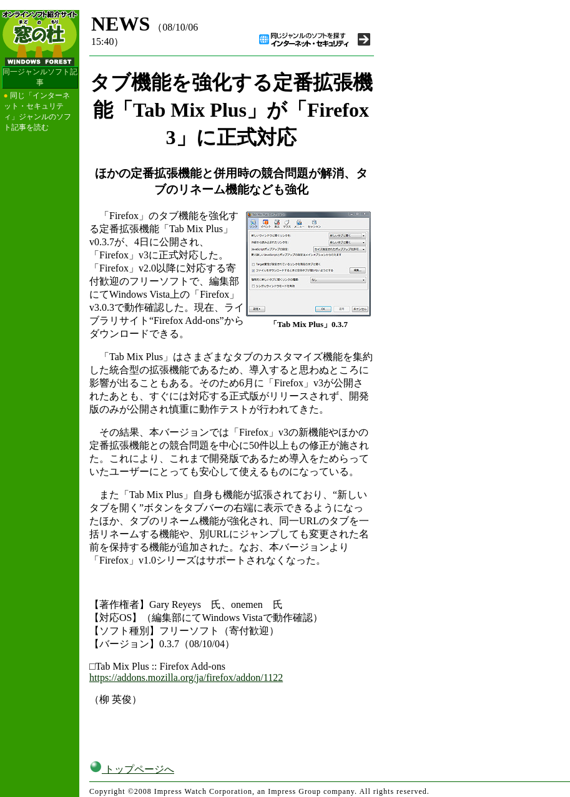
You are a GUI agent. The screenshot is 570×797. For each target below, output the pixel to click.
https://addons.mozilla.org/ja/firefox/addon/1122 (186, 677)
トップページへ (131, 769)
